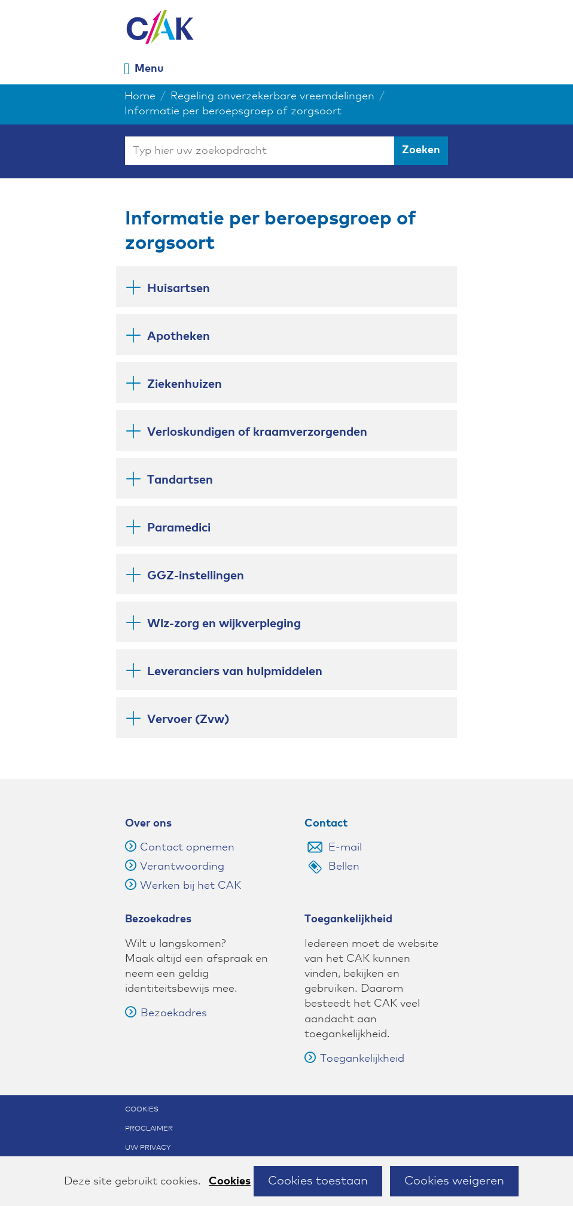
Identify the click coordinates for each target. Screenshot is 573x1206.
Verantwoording (182, 866)
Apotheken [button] (178, 335)
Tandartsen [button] (180, 478)
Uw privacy (148, 1148)
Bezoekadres (166, 1013)
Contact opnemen (187, 847)
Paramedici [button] (179, 526)
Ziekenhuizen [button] (184, 383)
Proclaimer (149, 1128)
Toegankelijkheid (354, 1058)
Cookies (230, 1181)
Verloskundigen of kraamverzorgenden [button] (257, 431)
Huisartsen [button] (178, 287)
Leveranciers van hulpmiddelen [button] (234, 670)
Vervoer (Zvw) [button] (188, 719)
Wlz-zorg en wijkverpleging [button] (224, 622)
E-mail (345, 847)
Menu (149, 68)
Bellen (343, 866)
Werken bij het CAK (190, 885)
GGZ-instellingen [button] (195, 574)
